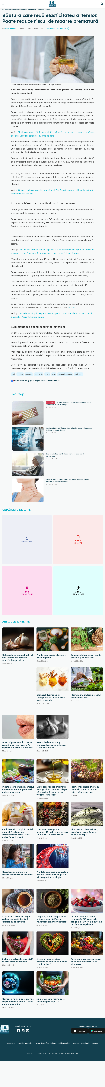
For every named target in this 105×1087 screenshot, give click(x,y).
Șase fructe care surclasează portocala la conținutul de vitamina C (86, 962)
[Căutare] (102, 4)
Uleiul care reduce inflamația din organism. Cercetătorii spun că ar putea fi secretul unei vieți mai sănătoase (52, 791)
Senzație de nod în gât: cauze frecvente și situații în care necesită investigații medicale (67, 481)
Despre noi (11, 1043)
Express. (73, 307)
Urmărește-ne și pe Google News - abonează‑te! (37, 380)
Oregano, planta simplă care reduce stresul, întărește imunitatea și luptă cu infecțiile (52, 919)
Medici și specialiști (25, 1043)
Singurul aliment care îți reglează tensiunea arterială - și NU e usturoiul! (51, 745)
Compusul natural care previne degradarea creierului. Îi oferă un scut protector (18, 1002)
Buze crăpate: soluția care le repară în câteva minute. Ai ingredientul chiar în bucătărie (17, 745)
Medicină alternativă (28, 10)
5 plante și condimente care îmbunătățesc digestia (50, 1000)
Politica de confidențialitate (45, 1043)
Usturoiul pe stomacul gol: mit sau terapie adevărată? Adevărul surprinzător (17, 658)
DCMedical (6, 10)
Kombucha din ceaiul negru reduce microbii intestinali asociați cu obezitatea (16, 919)
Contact (95, 1043)
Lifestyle (15, 10)
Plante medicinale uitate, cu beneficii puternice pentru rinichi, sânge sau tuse (85, 789)
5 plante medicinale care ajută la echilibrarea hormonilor (17, 960)
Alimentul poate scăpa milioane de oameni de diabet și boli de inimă (51, 962)
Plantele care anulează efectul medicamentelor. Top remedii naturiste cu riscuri (18, 789)
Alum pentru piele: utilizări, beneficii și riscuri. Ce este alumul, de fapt (84, 832)
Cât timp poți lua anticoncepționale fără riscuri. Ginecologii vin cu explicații (69, 403)
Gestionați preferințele (81, 1043)
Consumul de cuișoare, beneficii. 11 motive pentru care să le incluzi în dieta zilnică (52, 832)
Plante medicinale (44, 10)
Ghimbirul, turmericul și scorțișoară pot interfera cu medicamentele (50, 698)
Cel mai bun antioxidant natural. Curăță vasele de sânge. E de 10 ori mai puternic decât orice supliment (86, 920)
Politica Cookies (64, 1043)
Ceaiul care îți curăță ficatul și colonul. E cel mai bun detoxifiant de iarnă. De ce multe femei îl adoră (17, 833)
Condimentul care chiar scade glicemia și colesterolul (86, 656)
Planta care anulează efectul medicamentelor (86, 696)
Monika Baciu (10, 28)
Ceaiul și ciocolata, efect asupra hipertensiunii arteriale (17, 873)
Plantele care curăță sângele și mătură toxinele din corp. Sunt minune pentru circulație (52, 875)
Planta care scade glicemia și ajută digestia (51, 656)
